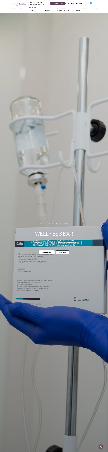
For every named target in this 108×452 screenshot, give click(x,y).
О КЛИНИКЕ (13, 8)
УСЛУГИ (22, 8)
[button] (62, 252)
